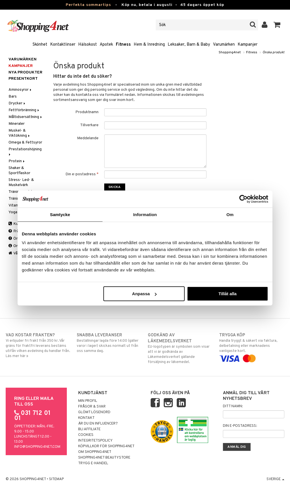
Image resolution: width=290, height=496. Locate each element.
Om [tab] (229, 214)
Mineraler (16, 123)
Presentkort (23, 78)
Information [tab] (145, 214)
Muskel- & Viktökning (19, 133)
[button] (277, 25)
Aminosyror (20, 89)
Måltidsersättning (25, 117)
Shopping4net (230, 52)
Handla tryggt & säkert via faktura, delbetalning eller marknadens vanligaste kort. (251, 346)
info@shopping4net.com (37, 447)
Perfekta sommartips (88, 5)
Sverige (275, 479)
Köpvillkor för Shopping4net (106, 446)
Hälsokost (87, 44)
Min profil (87, 401)
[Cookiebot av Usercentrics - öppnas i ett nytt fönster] (243, 199)
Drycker (17, 103)
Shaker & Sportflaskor (19, 171)
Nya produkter (25, 72)
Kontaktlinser (62, 44)
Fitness (123, 44)
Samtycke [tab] (60, 214)
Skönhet (40, 44)
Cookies (85, 435)
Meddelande (88, 138)
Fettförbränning (24, 110)
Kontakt (86, 418)
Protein (16, 161)
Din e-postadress (82, 174)
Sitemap (56, 479)
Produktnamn (87, 112)
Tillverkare (89, 125)
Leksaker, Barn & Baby (189, 44)
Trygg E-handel (93, 463)
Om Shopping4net (94, 452)
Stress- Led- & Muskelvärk (21, 182)
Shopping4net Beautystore (104, 457)
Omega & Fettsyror (25, 142)
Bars (12, 96)
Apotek (106, 44)
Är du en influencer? (98, 423)
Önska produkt (273, 52)
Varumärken (224, 44)
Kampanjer (247, 44)
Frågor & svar (92, 406)
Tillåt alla (227, 293)
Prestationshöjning (25, 151)
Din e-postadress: (240, 426)
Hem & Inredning (149, 44)
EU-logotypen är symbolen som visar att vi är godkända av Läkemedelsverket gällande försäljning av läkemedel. (180, 348)
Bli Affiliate (89, 429)
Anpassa (144, 293)
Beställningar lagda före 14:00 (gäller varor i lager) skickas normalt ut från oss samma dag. (109, 342)
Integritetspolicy (95, 440)
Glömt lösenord (94, 412)
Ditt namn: (233, 406)
